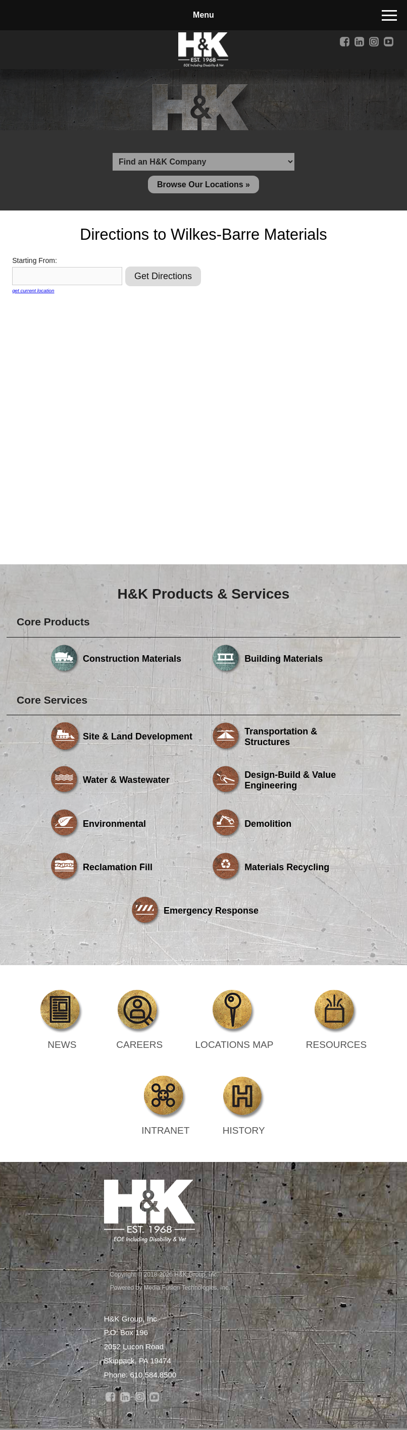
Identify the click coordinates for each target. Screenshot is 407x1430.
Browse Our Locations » (203, 185)
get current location (33, 291)
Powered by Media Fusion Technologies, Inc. (170, 1288)
